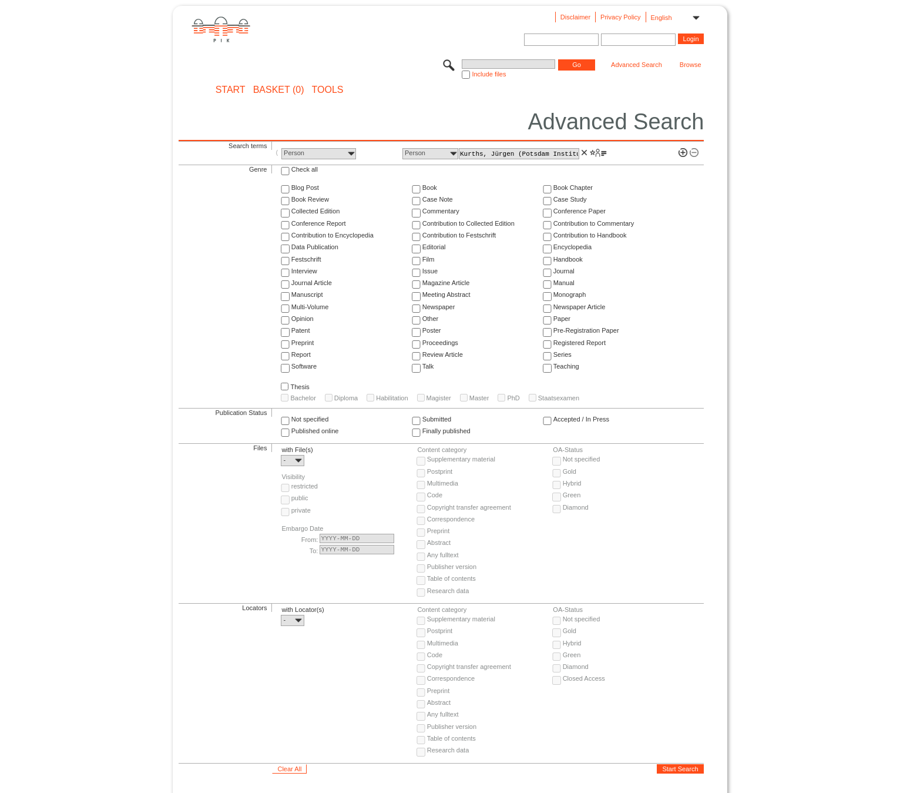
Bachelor (302, 397)
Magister (439, 397)
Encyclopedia (572, 246)
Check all (304, 169)
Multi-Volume (310, 306)
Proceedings (440, 342)
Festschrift (306, 259)
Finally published (446, 430)
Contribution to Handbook (590, 235)
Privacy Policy (620, 17)
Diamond (576, 507)
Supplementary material (461, 459)
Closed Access (584, 678)
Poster (431, 330)
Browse (690, 64)
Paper (561, 318)
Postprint (439, 471)
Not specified (310, 419)
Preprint (302, 342)
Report (301, 354)
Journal (564, 271)
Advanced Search (636, 64)
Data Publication (314, 246)
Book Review (310, 199)
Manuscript (307, 294)
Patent (300, 330)
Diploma (346, 397)
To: (314, 550)
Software (304, 366)
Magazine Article (446, 282)
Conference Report (318, 223)
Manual (564, 282)
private (301, 510)
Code (434, 494)
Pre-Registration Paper (586, 330)
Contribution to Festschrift (459, 235)
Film (428, 259)
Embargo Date (302, 528)
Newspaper (438, 306)
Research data (448, 590)
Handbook (568, 259)
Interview (304, 271)
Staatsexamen (558, 397)
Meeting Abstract (446, 294)
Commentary (440, 211)
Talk (428, 366)
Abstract (439, 542)
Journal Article (311, 282)
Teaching (566, 366)
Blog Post (305, 187)
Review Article (442, 354)
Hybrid (572, 483)
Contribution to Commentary (593, 223)
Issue (430, 271)
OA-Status (568, 449)
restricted (304, 486)
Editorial (434, 246)
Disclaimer (575, 17)
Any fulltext (443, 554)
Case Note (437, 199)
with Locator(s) (302, 609)
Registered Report (579, 342)
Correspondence (451, 519)
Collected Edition (315, 211)
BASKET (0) (278, 90)
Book (429, 187)
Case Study (570, 199)
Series (562, 354)
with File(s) (297, 449)
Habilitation (392, 397)
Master (479, 397)
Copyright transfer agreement (469, 507)
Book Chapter (573, 187)
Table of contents (451, 578)
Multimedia (442, 483)
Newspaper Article (579, 306)
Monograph (569, 294)
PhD (513, 397)
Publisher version (451, 566)
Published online (315, 430)
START (231, 90)
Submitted (437, 419)
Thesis (299, 386)
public (299, 497)
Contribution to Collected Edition (468, 223)
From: (309, 539)
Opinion (302, 318)
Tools (328, 90)
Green (572, 494)
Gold (569, 471)
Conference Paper (579, 211)
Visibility (293, 476)
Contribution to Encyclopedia (332, 235)
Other (430, 318)
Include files (489, 74)
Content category (441, 449)
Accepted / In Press (581, 419)
